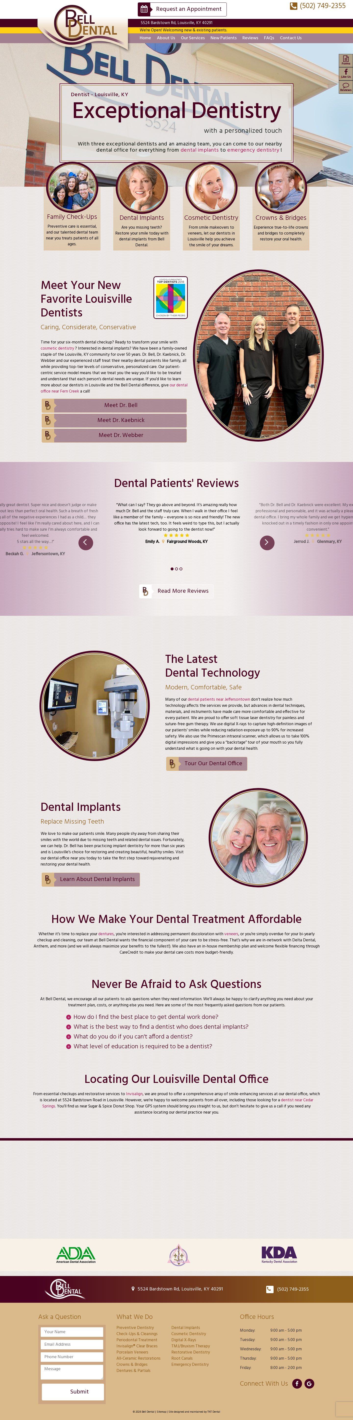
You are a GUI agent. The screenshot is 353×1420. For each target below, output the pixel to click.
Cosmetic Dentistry (188, 1334)
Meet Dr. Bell (121, 405)
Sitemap (161, 1412)
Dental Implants (185, 1328)
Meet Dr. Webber (121, 435)
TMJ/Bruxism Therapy (190, 1346)
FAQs (269, 38)
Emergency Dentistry (190, 1364)
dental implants (200, 150)
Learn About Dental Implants (97, 879)
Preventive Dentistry (135, 1328)
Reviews (250, 38)
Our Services (193, 38)
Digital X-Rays (183, 1340)
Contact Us (291, 38)
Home (145, 38)
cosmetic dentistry (58, 348)
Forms (346, 60)
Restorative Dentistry (190, 1352)
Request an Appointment (189, 9)
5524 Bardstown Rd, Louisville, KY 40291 (176, 23)
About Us (166, 38)
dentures (106, 934)
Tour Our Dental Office (213, 763)
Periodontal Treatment (136, 1340)
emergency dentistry (254, 150)
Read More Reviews (183, 591)
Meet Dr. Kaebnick (121, 420)
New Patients (224, 38)
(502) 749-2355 (318, 6)
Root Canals (182, 1358)
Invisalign (134, 1094)
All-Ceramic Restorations (138, 1358)
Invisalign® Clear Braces (137, 1346)
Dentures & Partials (133, 1370)
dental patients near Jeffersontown (219, 699)
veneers (231, 934)
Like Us (346, 74)
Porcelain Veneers (132, 1352)
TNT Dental (213, 1412)
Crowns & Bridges (132, 1364)
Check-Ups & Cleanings (137, 1334)
